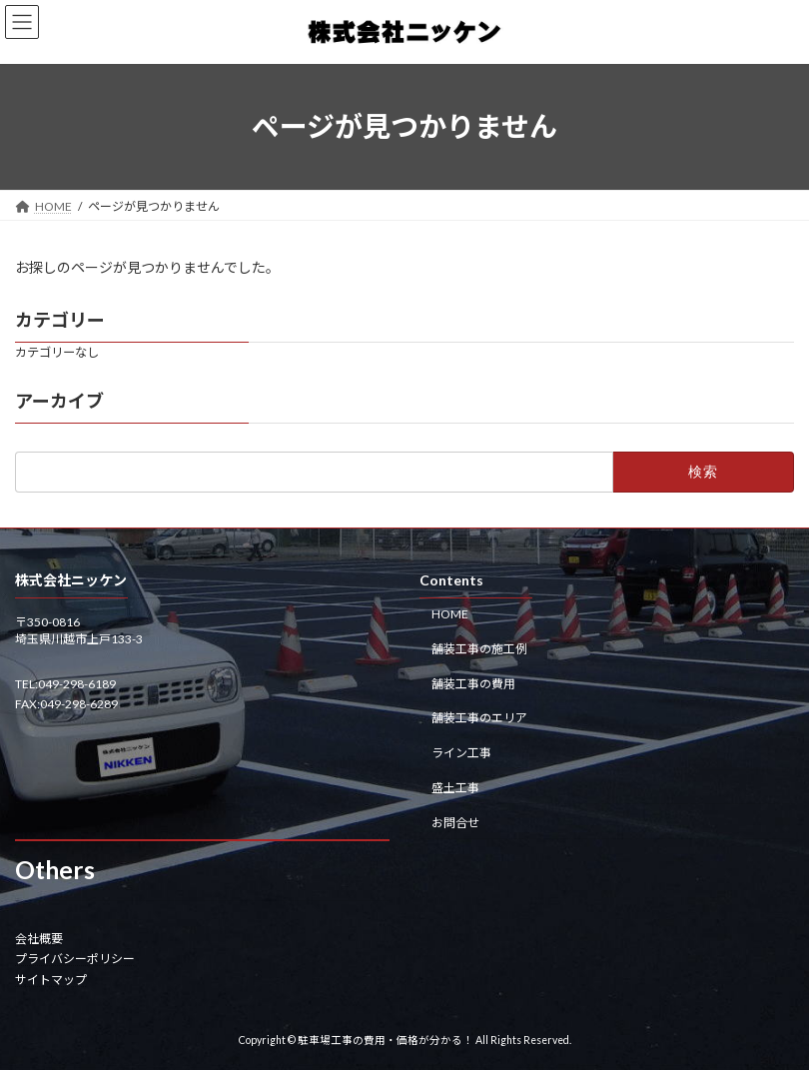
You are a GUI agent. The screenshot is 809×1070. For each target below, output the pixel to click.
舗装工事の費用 (473, 682)
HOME (449, 613)
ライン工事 (461, 752)
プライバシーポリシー (75, 958)
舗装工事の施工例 (479, 647)
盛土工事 (455, 786)
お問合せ (455, 821)
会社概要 (39, 937)
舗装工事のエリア (479, 717)
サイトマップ (51, 978)
